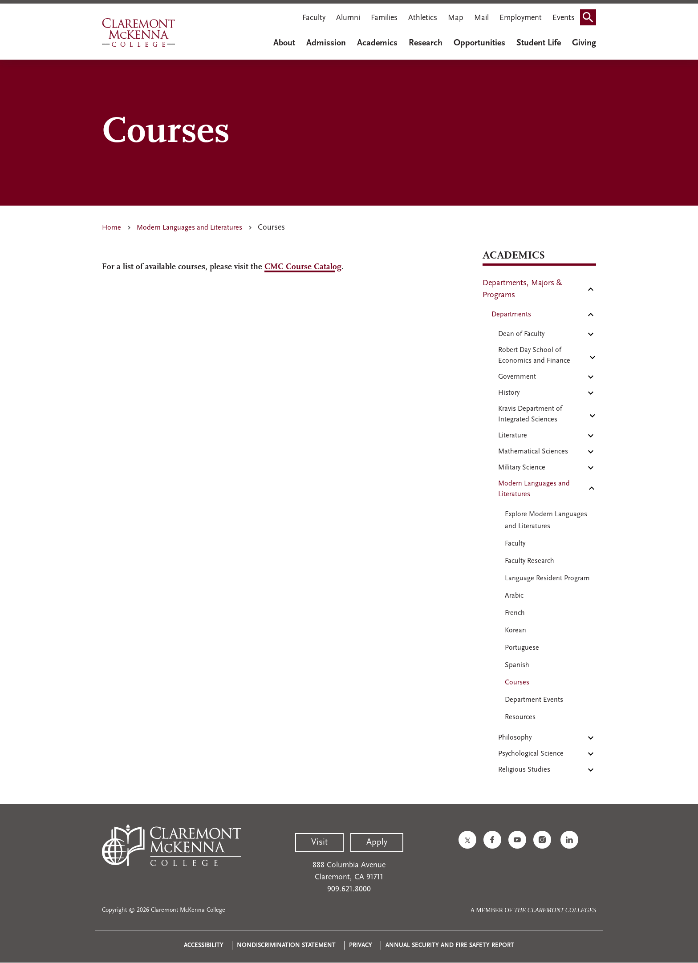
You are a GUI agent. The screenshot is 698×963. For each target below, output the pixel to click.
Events (563, 18)
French (515, 613)
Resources (520, 717)
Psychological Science (531, 753)
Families (384, 18)
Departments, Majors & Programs (522, 289)
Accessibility (203, 945)
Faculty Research (529, 561)
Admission (326, 43)
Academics (377, 43)
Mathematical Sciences (533, 451)
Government (517, 376)
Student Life (538, 43)
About (284, 43)
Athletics (422, 18)
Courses (517, 682)
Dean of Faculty (521, 334)
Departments (511, 314)
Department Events (534, 700)
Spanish (517, 665)
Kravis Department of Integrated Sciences (530, 414)
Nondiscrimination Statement (286, 945)
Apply (376, 842)
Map (455, 18)
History (508, 393)
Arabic (514, 595)
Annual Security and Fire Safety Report (450, 945)
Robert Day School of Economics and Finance (534, 355)
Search (590, 14)
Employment (520, 18)
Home (111, 227)
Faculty (313, 18)
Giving (584, 43)
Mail (481, 18)
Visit (319, 842)
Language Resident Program (547, 578)
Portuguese (522, 647)
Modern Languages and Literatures (189, 227)
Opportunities (479, 43)
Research (425, 43)
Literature (512, 435)
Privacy (360, 945)
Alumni (348, 18)
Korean (515, 630)
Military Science (521, 467)
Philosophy (515, 737)
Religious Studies (524, 769)
